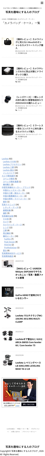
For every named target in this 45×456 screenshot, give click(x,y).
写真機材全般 (22, 53)
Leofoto (5, 158)
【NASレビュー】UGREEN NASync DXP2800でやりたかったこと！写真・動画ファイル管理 (29, 273)
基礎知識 (7, 210)
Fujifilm (7, 238)
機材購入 (7, 184)
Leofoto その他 (9, 161)
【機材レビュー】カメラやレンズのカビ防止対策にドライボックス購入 (29, 71)
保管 (19, 82)
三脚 (5, 230)
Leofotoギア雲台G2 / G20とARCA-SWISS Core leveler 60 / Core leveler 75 (29, 342)
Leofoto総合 (11, 429)
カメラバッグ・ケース (28, 52)
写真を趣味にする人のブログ (22, 12)
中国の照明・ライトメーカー (15, 198)
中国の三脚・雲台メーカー (14, 193)
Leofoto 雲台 (8, 170)
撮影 (5, 213)
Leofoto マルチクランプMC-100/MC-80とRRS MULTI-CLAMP (29, 318)
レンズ (6, 227)
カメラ (6, 221)
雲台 (5, 250)
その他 (6, 218)
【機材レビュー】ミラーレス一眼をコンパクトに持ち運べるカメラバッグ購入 (29, 128)
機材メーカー (8, 236)
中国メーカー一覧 (22, 429)
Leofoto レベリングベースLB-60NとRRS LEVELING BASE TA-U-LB (28, 365)
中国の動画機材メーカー (13, 195)
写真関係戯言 (7, 256)
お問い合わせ (15, 432)
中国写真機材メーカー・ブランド (16, 187)
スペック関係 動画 (10, 181)
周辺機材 (7, 233)
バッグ (19, 110)
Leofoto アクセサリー (12, 164)
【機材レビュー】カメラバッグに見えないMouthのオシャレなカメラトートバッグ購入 (29, 44)
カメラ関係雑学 (8, 175)
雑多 (5, 201)
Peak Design (9, 241)
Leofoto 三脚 (8, 167)
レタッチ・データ (10, 207)
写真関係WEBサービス (11, 253)
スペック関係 (8, 178)
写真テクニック (8, 204)
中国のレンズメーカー (12, 190)
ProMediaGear (10, 247)
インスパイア (8, 172)
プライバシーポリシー (29, 432)
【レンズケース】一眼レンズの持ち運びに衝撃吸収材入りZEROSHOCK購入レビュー (29, 99)
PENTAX (7, 244)
